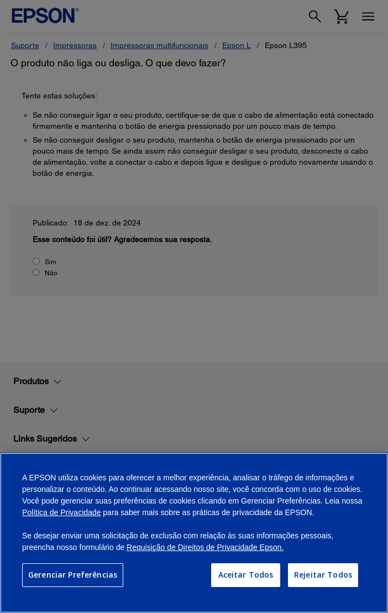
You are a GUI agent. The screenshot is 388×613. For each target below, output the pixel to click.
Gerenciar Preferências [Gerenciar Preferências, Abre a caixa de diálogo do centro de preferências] (72, 574)
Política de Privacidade (61, 512)
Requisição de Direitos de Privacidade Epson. (205, 547)
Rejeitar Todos (323, 574)
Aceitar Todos (246, 574)
